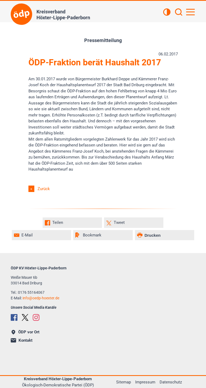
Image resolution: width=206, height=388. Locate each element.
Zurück (44, 188)
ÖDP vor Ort (25, 332)
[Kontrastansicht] (167, 12)
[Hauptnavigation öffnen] (190, 12)
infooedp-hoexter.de (41, 298)
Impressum (145, 382)
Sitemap (123, 382)
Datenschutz (171, 382)
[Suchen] (178, 12)
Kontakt (21, 340)
